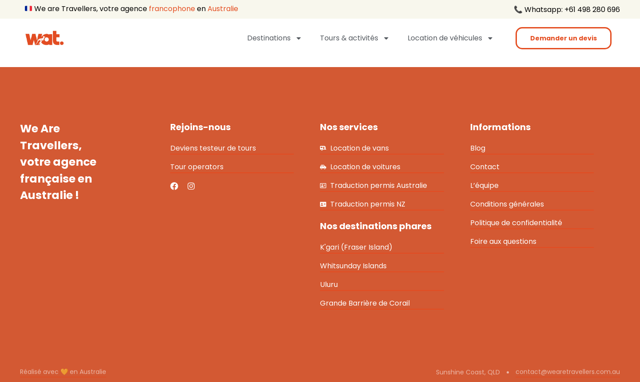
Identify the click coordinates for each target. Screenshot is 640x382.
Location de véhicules (451, 38)
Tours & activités (355, 38)
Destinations (274, 38)
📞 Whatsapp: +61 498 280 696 (567, 9)
